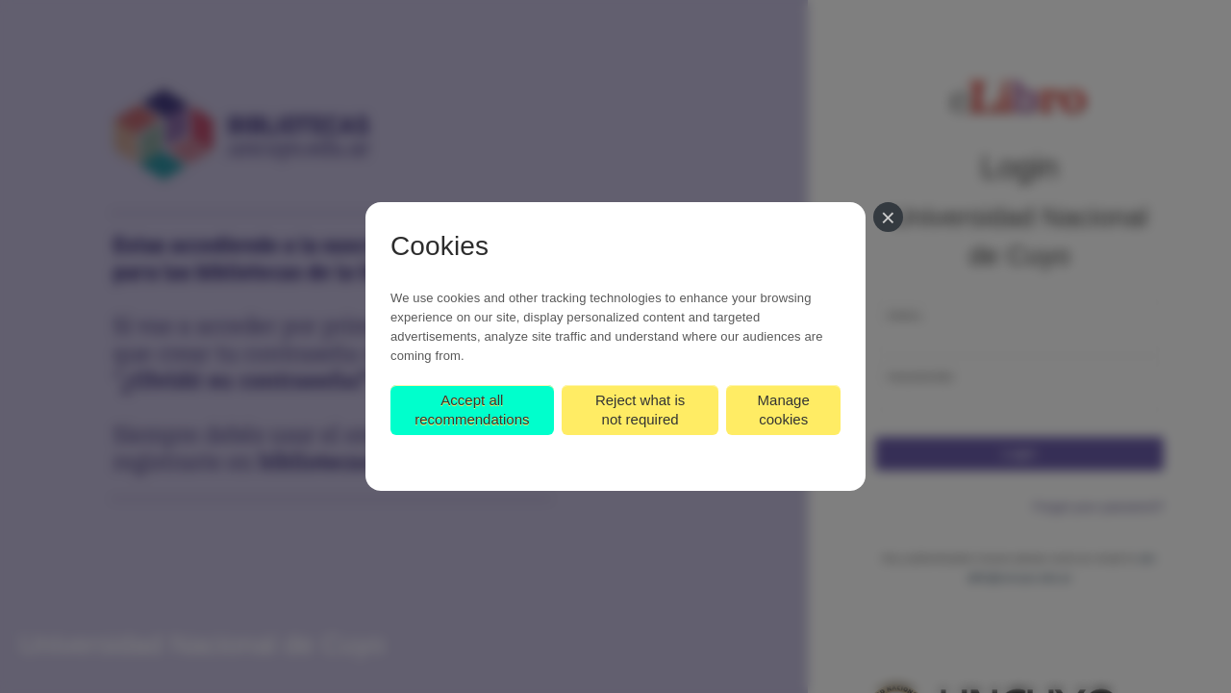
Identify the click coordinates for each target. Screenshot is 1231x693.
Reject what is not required (640, 409)
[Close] (888, 217)
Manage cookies (784, 409)
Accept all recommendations (472, 409)
